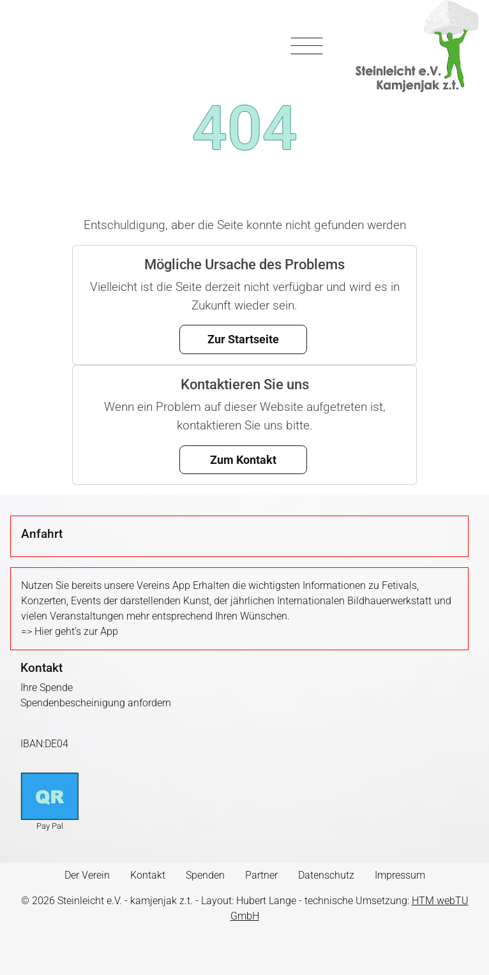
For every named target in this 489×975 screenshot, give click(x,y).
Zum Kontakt (243, 459)
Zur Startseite (243, 339)
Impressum (400, 875)
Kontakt (147, 875)
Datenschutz (326, 875)
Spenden (205, 875)
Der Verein (87, 875)
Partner (261, 875)
